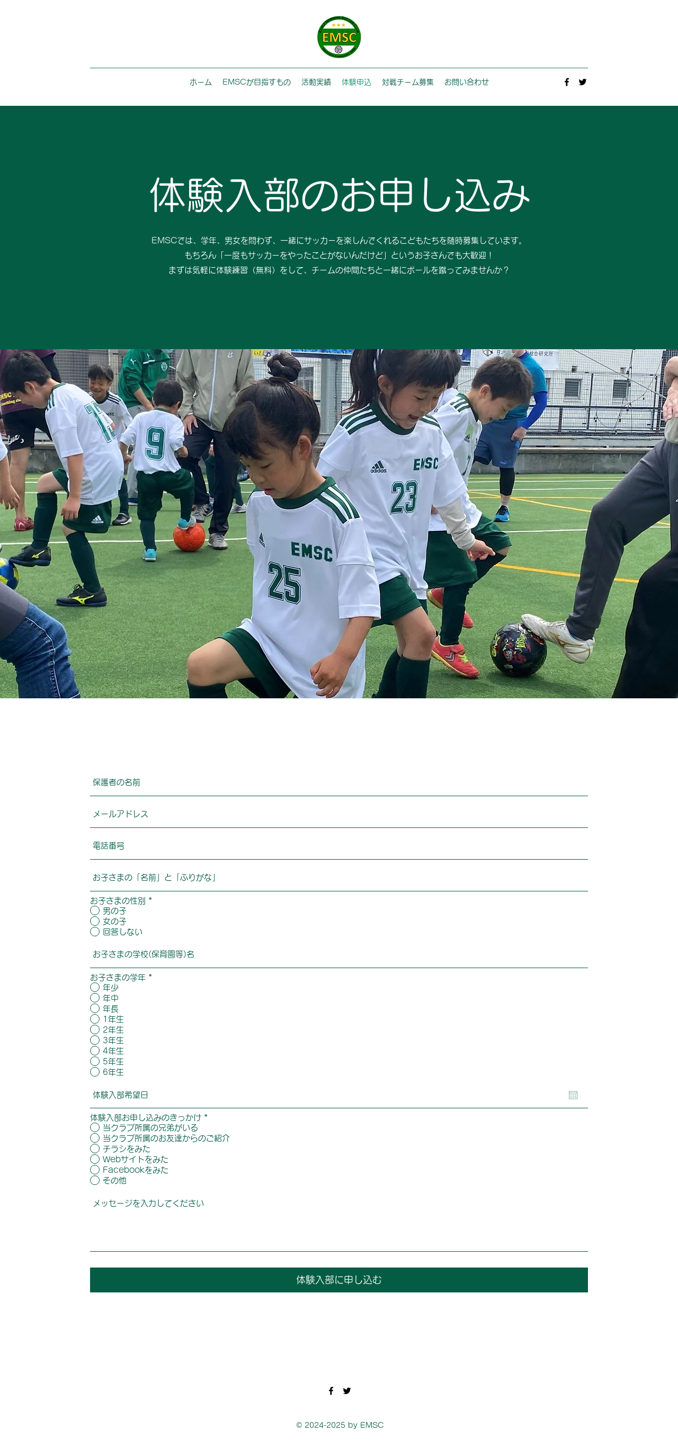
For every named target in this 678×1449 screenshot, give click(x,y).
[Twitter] (582, 82)
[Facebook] (566, 82)
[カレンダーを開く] (573, 1095)
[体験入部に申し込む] (339, 1280)
